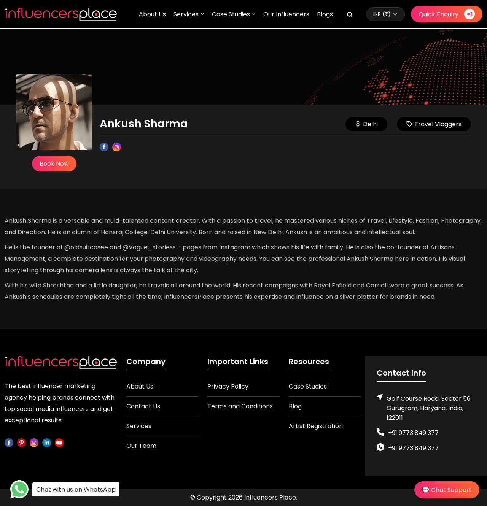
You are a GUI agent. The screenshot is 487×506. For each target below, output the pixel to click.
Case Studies (231, 14)
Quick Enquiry (447, 14)
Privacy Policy (227, 386)
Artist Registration (316, 426)
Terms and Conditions (240, 406)
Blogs (325, 14)
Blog (295, 406)
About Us (152, 14)
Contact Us (143, 406)
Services (186, 14)
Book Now (54, 163)
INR (382, 14)
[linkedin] (46, 442)
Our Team (141, 445)
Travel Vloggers (434, 124)
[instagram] (34, 442)
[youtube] (59, 442)
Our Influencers (286, 14)
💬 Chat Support (447, 489)
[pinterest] (21, 442)
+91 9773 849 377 (413, 432)
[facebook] (9, 442)
